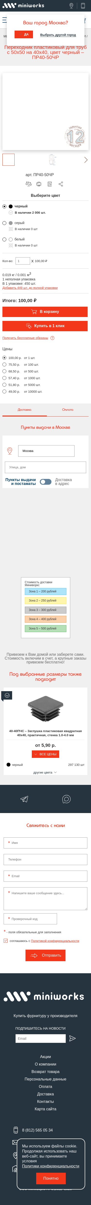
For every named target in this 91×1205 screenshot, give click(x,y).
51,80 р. (14, 385)
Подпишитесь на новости (41, 1028)
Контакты (45, 1101)
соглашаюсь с (44, 941)
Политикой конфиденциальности (55, 941)
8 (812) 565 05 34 (37, 1130)
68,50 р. (14, 371)
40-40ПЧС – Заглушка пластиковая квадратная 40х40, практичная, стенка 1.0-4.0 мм (45, 733)
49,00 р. (14, 391)
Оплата (45, 1087)
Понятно (51, 1178)
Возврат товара (46, 1072)
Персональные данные (45, 1079)
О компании (45, 1064)
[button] (82, 160)
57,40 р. (14, 378)
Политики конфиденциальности (50, 1166)
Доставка (45, 1094)
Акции (45, 1057)
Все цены (46, 754)
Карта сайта (45, 1109)
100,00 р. (15, 358)
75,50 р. (14, 364)
